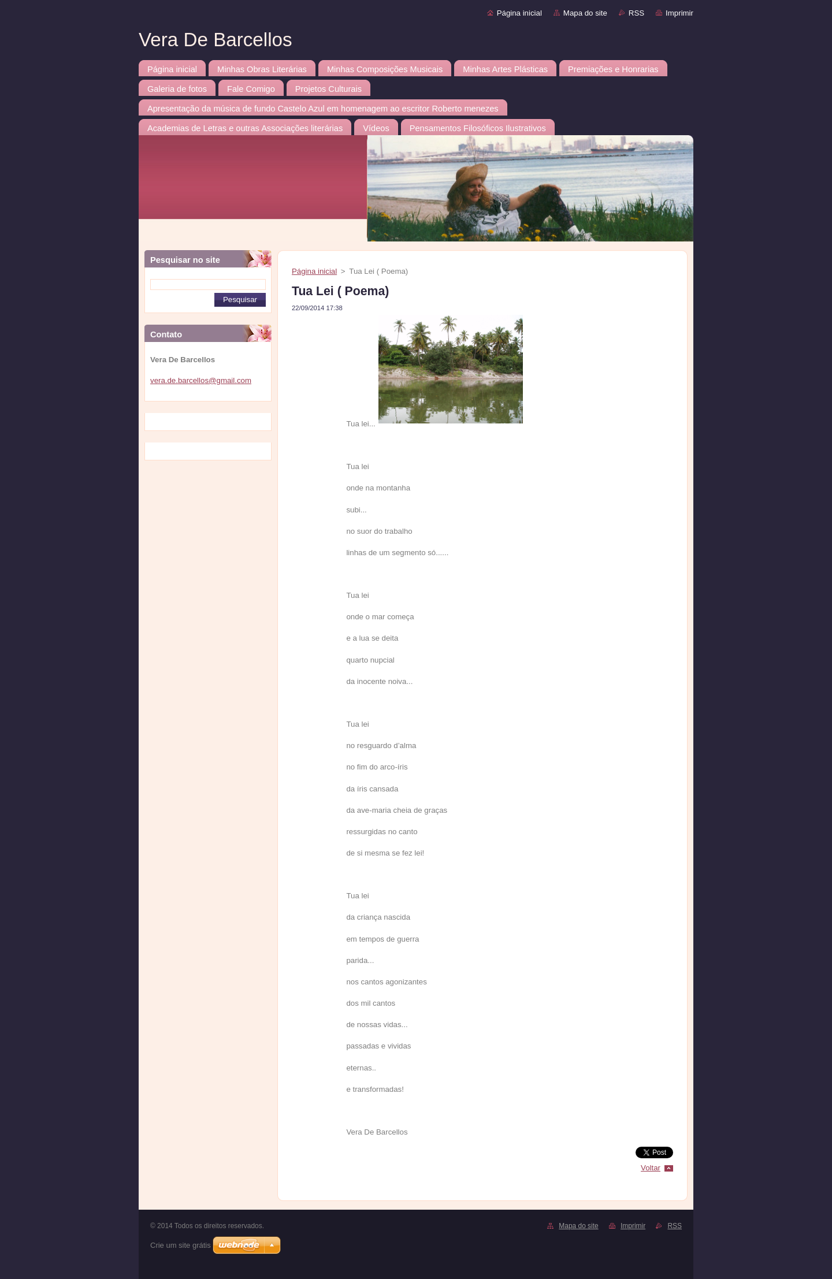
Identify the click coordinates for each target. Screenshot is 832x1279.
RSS (636, 13)
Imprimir (679, 13)
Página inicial (519, 13)
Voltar (650, 1167)
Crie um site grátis (180, 1245)
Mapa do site (585, 13)
